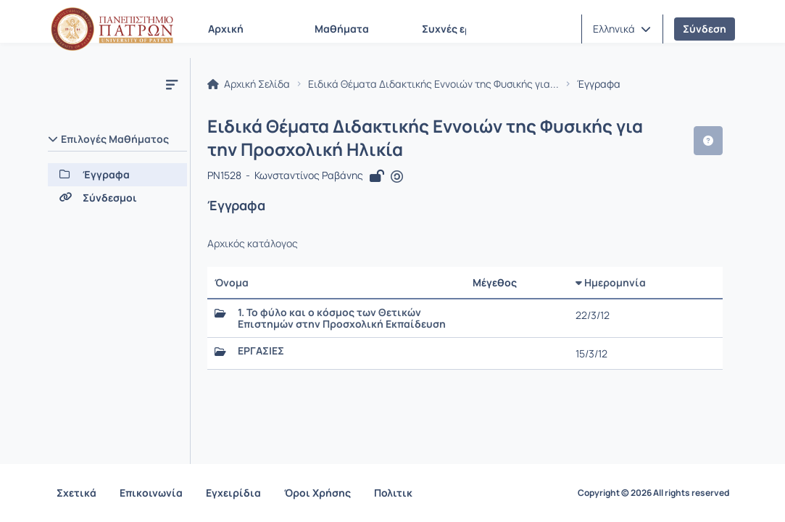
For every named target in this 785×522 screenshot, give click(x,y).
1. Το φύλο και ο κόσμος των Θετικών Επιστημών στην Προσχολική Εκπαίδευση (342, 318)
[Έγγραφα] (117, 174)
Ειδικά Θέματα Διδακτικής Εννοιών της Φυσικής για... (434, 84)
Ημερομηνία (611, 282)
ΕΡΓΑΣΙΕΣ (261, 351)
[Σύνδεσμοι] (117, 198)
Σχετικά (76, 493)
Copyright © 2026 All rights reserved (653, 493)
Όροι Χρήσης (317, 493)
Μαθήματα (342, 29)
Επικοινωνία (151, 493)
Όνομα (232, 282)
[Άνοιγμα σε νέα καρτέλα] (397, 177)
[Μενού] (172, 84)
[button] (622, 29)
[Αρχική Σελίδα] (112, 29)
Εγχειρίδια (233, 493)
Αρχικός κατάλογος (253, 243)
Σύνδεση (704, 29)
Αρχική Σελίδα (249, 84)
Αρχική (226, 29)
